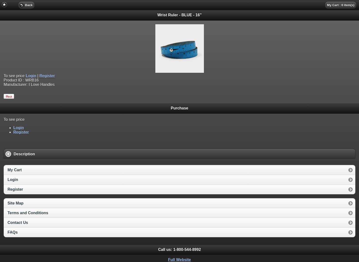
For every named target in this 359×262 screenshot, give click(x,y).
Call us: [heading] (179, 249)
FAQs (13, 232)
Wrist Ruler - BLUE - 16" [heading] (179, 15)
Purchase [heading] (179, 108)
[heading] (179, 5)
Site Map (16, 203)
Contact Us (18, 223)
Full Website (179, 260)
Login (31, 76)
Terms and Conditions (28, 213)
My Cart (15, 170)
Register (47, 76)
